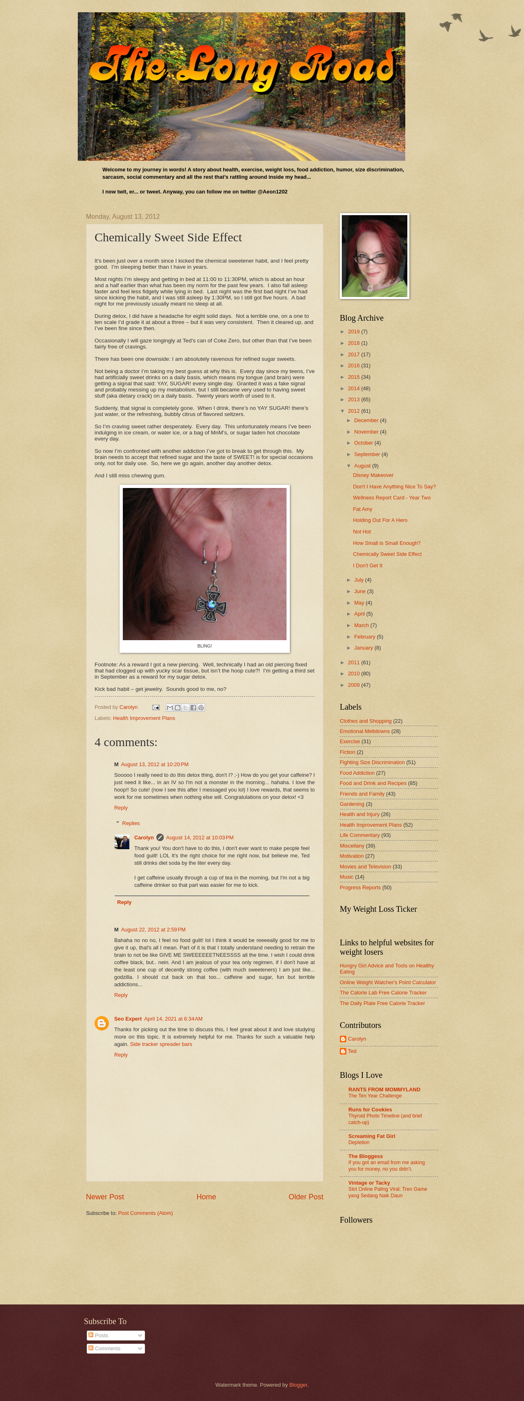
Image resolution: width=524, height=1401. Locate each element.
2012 (354, 411)
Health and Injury (359, 814)
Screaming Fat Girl (371, 1136)
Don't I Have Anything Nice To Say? (394, 486)
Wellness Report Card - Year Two (392, 498)
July (359, 580)
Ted (352, 1051)
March (362, 625)
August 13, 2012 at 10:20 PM (155, 764)
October (364, 443)
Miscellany (352, 846)
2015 (354, 377)
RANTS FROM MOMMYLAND (384, 1089)
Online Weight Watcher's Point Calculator (388, 982)
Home (206, 1197)
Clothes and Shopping (366, 721)
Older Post (306, 1197)
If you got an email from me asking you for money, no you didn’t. (386, 1166)
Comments (104, 1348)
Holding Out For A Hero (380, 520)
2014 (354, 388)
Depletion (359, 1142)
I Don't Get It (367, 565)
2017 (354, 354)
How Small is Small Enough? (386, 543)
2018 (354, 343)
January (364, 648)
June (360, 591)
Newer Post (105, 1197)
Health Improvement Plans (144, 718)
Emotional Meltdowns (365, 731)
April (360, 614)
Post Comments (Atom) (145, 1213)
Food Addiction (357, 773)
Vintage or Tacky (369, 1183)
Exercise (350, 741)
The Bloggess (365, 1156)
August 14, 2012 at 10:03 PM (200, 837)
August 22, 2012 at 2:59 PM (153, 930)
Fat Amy (362, 509)
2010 (354, 673)
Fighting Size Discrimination (372, 762)
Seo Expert (128, 1019)
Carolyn (144, 837)
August (363, 466)
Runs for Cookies (370, 1109)
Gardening (352, 804)
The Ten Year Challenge (375, 1096)
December (367, 420)
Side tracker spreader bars (161, 1044)
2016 (354, 365)
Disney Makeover (373, 475)
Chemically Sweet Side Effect (387, 554)
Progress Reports (360, 887)
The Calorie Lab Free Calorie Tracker (383, 992)
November (367, 432)
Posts (98, 1335)
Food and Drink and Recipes (373, 783)
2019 (354, 331)
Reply (121, 808)
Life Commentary (360, 835)
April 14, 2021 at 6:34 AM (173, 1019)
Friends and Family (362, 794)
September (368, 454)
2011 (354, 662)
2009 (354, 685)
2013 (354, 399)
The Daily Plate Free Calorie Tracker (382, 1003)
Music (347, 877)
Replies (131, 823)
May (360, 603)
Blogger (298, 1385)
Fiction (347, 752)
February (365, 637)
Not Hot (362, 531)
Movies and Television (365, 867)
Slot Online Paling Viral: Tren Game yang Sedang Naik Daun (387, 1192)
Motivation (352, 856)
